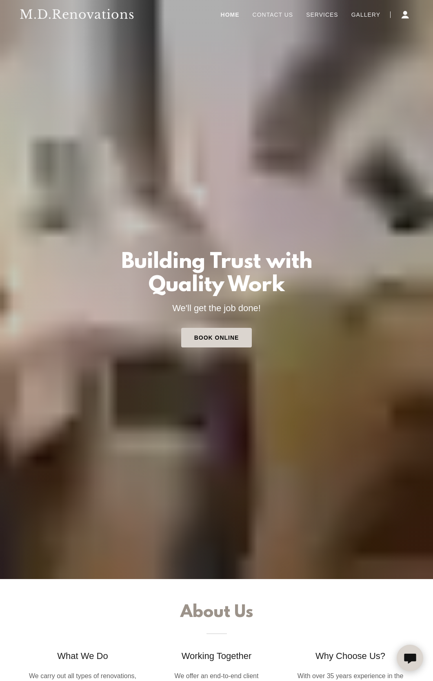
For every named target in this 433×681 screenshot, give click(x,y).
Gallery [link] (365, 14)
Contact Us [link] (273, 14)
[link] (78, 16)
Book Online (216, 337)
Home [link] (230, 14)
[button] (405, 15)
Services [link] (322, 14)
